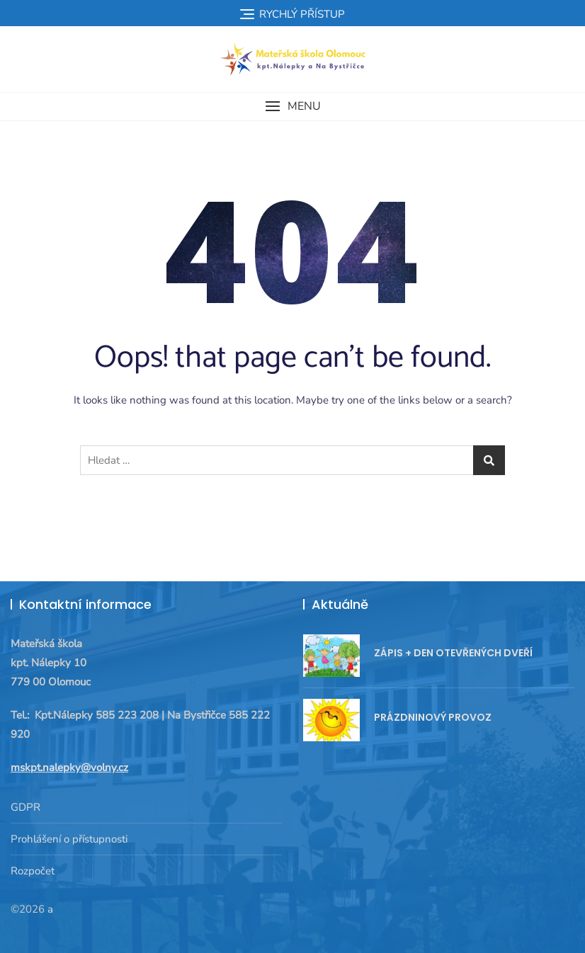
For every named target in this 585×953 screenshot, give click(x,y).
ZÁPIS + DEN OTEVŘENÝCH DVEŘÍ (453, 653)
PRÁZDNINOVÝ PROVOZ (433, 717)
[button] (292, 106)
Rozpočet (33, 871)
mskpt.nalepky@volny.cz (69, 767)
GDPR (25, 807)
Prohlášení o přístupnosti (69, 839)
